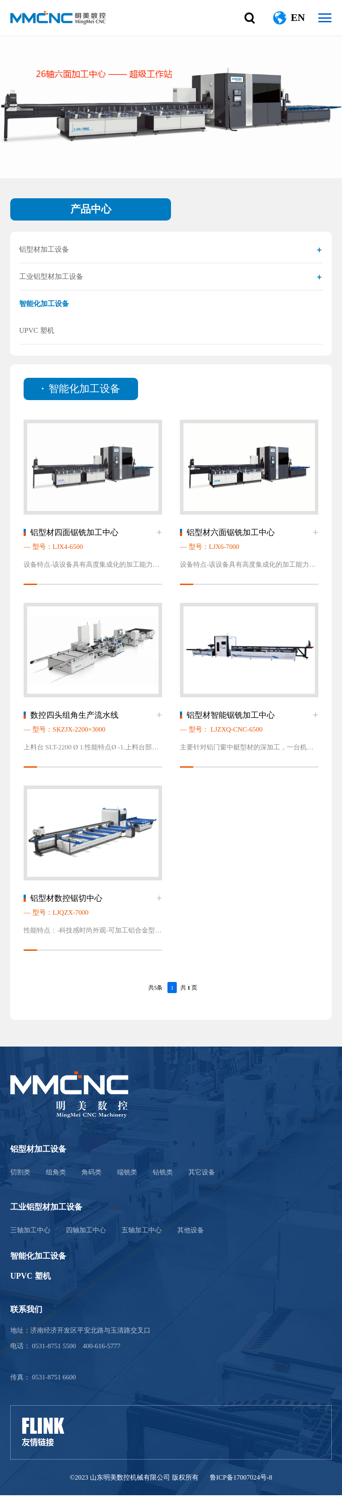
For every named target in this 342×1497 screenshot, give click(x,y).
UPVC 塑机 (36, 330)
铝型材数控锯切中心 (66, 900)
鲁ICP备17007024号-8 (241, 1479)
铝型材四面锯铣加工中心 (74, 532)
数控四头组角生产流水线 (74, 716)
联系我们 (26, 1311)
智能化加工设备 (44, 303)
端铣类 (127, 1174)
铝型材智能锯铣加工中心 (231, 716)
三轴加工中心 (30, 1231)
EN (298, 17)
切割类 (20, 1174)
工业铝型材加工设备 (51, 276)
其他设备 (190, 1231)
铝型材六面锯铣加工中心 (231, 532)
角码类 (91, 1174)
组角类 (56, 1174)
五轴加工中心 (142, 1231)
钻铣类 (163, 1174)
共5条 (155, 989)
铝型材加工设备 (44, 249)
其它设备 (201, 1174)
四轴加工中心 (86, 1231)
